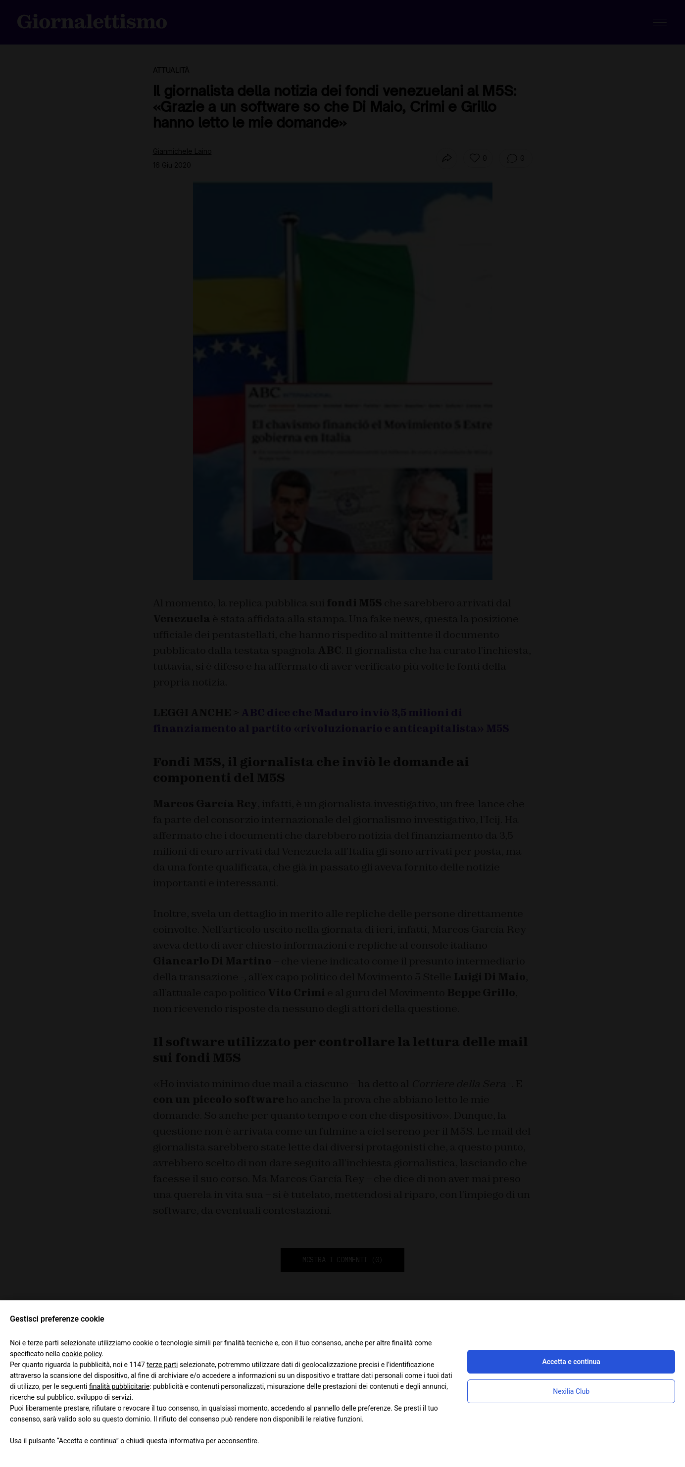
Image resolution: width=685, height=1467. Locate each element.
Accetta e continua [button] (571, 1362)
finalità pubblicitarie (119, 1386)
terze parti (162, 1365)
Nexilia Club (571, 1391)
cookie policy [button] (82, 1354)
